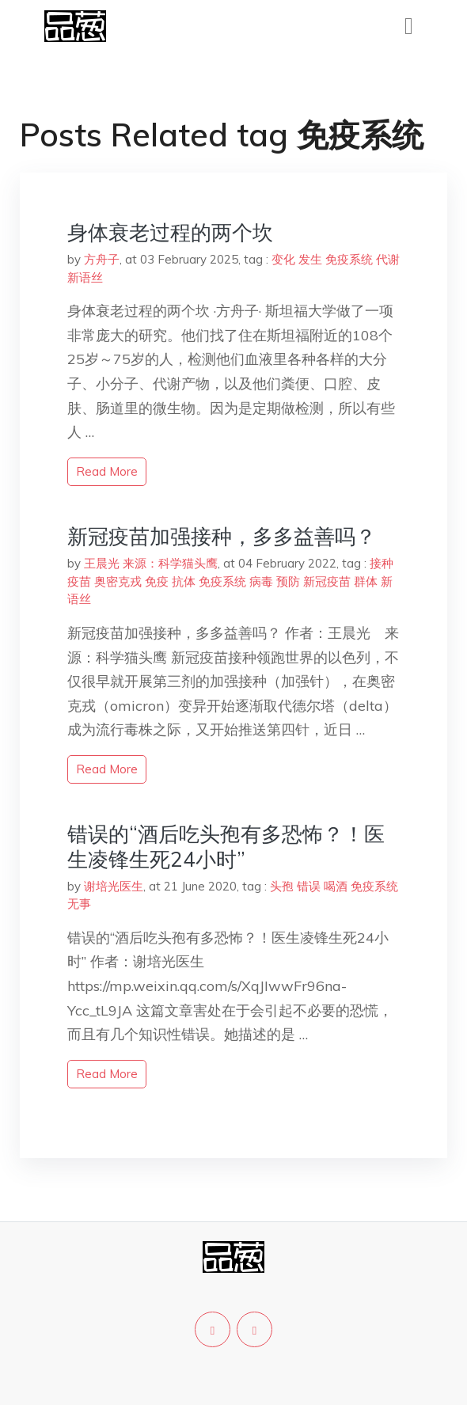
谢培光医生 (113, 886)
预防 (288, 581)
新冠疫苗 (327, 581)
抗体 (184, 581)
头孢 (282, 886)
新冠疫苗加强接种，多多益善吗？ (221, 536)
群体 (366, 581)
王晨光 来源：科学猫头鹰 (151, 563)
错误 (309, 886)
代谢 (388, 259)
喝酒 (335, 886)
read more (107, 471)
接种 (381, 563)
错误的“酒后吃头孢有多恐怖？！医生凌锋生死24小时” (226, 846)
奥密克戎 (118, 581)
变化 (283, 259)
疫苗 (79, 581)
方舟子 (102, 259)
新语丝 (85, 277)
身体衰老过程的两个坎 (170, 232)
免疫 (157, 581)
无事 (79, 903)
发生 (310, 259)
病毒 (261, 581)
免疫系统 (349, 259)
